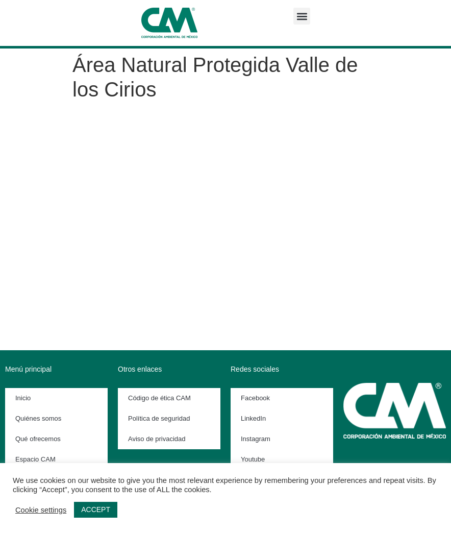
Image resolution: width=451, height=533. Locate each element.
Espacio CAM (35, 459)
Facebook (255, 398)
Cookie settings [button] (40, 510)
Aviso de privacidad (157, 439)
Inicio (23, 398)
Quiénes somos (38, 418)
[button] (301, 16)
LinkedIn (253, 418)
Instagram (255, 439)
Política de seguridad (159, 418)
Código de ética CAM (159, 398)
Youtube (253, 459)
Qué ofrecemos (38, 439)
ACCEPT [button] (95, 509)
